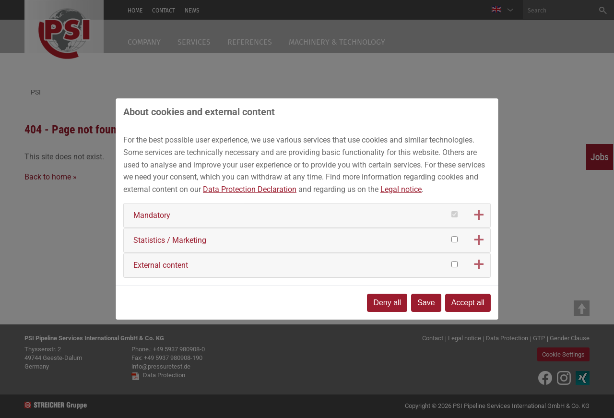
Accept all (467, 303)
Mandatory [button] (151, 215)
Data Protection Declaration (249, 189)
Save (426, 303)
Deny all (387, 303)
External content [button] (160, 265)
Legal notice (401, 189)
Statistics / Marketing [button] (169, 240)
